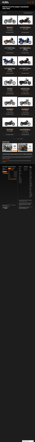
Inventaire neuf (25, 168)
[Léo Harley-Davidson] (5, 2)
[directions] (30, 2)
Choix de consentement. (24, 208)
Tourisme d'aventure (20, 173)
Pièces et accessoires (30, 181)
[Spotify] (14, 179)
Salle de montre (20, 168)
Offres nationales (30, 176)
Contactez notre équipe (5, 160)
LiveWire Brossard (30, 173)
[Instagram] (13, 179)
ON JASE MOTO (30, 196)
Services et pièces (30, 179)
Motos (20, 166)
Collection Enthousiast (20, 178)
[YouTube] (12, 179)
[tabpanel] (12, 174)
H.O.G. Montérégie (30, 192)
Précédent (13, 138)
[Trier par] (28, 13)
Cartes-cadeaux (30, 190)
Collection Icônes (20, 177)
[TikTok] (16, 179)
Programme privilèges (30, 177)
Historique (30, 193)
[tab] (9, 168)
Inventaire (26, 166)
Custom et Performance (30, 183)
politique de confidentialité (22, 207)
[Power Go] (10, 208)
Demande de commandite (30, 195)
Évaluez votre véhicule (20, 181)
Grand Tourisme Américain (20, 171)
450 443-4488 (5, 173)
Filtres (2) (4, 12)
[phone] (28, 2)
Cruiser (20, 172)
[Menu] (33, 2)
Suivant (22, 138)
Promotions (30, 174)
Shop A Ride (8, 206)
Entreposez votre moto (30, 185)
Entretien (30, 180)
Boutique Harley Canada (30, 189)
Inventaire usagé (26, 169)
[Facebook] (11, 179)
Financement (25, 170)
